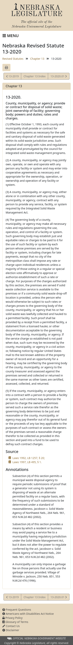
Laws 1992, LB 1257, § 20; (28, 458)
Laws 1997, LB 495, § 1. (27, 462)
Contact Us (11, 626)
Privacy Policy (12, 618)
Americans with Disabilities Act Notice (28, 614)
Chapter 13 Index (35, 76)
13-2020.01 (58, 77)
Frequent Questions (16, 609)
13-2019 (12, 77)
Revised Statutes (12, 58)
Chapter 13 (37, 58)
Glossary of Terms (15, 622)
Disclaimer (10, 630)
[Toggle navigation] (10, 35)
